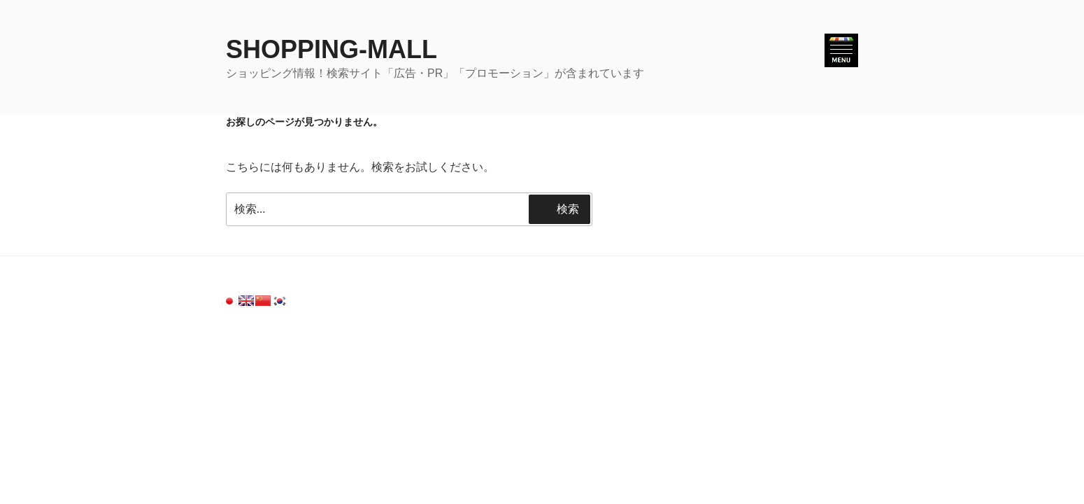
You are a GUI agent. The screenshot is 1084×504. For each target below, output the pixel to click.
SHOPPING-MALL (331, 49)
